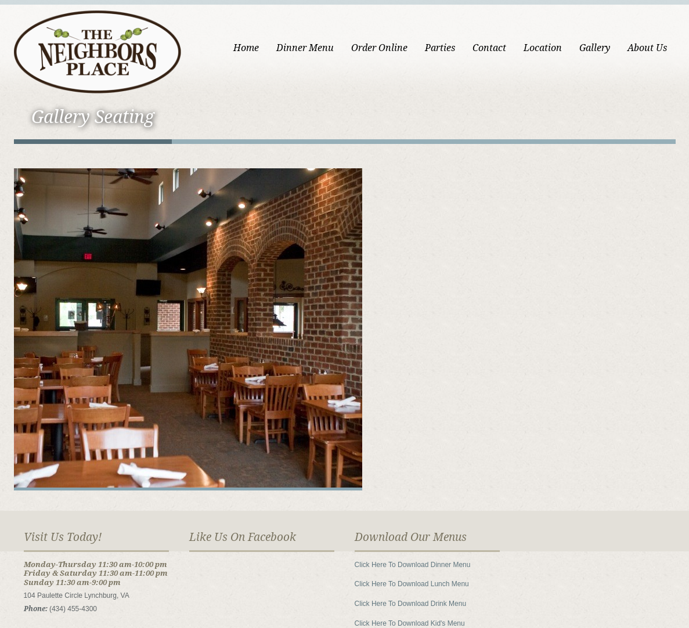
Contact (489, 47)
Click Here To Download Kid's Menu (410, 623)
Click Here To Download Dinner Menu (413, 565)
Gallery (594, 47)
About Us (647, 47)
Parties (440, 47)
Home (246, 47)
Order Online (379, 47)
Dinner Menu (305, 47)
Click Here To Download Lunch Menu (412, 584)
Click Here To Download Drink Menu (411, 604)
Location (543, 47)
